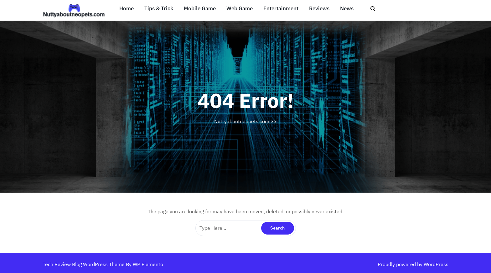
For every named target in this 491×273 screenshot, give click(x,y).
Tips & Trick (158, 8)
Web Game (239, 8)
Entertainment (280, 8)
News (347, 8)
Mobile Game (200, 8)
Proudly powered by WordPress (413, 264)
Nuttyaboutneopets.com (241, 121)
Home (126, 8)
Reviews (319, 8)
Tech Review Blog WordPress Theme (84, 264)
